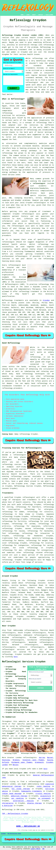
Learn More (35, 849)
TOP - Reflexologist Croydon (15, 814)
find (9, 630)
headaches (38, 536)
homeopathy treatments (31, 791)
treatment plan (9, 223)
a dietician (7, 806)
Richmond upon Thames (22, 762)
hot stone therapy (21, 789)
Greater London (14, 757)
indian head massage (11, 794)
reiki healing (43, 786)
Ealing (50, 760)
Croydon (46, 300)
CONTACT (40, 15)
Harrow (42, 757)
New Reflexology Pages (14, 833)
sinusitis (48, 512)
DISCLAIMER (49, 15)
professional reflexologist (14, 256)
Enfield (5, 762)
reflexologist (32, 82)
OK (43, 849)
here (15, 657)
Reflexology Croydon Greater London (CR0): (23, 35)
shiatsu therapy (34, 803)
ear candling (17, 798)
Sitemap (3, 833)
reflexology (48, 45)
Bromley (16, 760)
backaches (48, 531)
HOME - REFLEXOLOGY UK (28, 826)
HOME (22, 15)
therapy (50, 61)
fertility (22, 521)
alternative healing (23, 801)
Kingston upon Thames (33, 760)
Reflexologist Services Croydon (23, 661)
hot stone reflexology (25, 548)
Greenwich (39, 762)
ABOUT (34, 15)
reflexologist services (13, 649)
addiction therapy (19, 796)
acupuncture (45, 796)
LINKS (28, 15)
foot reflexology (10, 533)
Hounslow (6, 760)
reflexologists (25, 158)
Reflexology (45, 47)
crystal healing (43, 794)
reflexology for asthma (23, 524)
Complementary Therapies (29, 289)
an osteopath (44, 798)
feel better (7, 94)
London (5, 765)
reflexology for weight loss (39, 540)
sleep (27, 514)
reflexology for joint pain (41, 521)
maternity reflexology (42, 538)
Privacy (52, 833)
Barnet (50, 757)
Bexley (15, 765)
